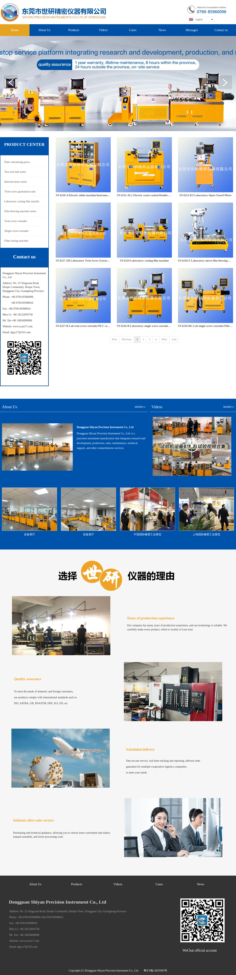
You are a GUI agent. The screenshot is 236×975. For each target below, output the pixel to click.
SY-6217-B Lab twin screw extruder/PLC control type (83, 326)
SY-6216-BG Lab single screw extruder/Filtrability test (205, 326)
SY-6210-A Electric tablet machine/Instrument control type (83, 195)
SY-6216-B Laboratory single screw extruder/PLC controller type (144, 326)
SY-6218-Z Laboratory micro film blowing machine (205, 260)
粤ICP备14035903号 (155, 970)
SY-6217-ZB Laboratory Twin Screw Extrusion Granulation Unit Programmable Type (83, 260)
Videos (117, 884)
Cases (159, 884)
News (200, 884)
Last (174, 339)
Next (164, 339)
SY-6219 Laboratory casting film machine (144, 260)
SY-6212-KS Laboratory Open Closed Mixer (205, 195)
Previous (127, 339)
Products (76, 884)
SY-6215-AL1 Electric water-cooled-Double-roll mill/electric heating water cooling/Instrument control (144, 195)
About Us (35, 884)
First (114, 339)
